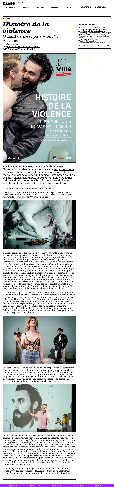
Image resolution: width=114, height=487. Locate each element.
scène (25, 7)
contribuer (57, 485)
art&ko (55, 7)
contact (99, 485)
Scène (7, 18)
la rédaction (34, 485)
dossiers (85, 7)
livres (40, 7)
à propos (13, 485)
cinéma (10, 7)
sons (69, 7)
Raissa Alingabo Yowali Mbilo (23, 46)
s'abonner (78, 485)
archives (100, 7)
